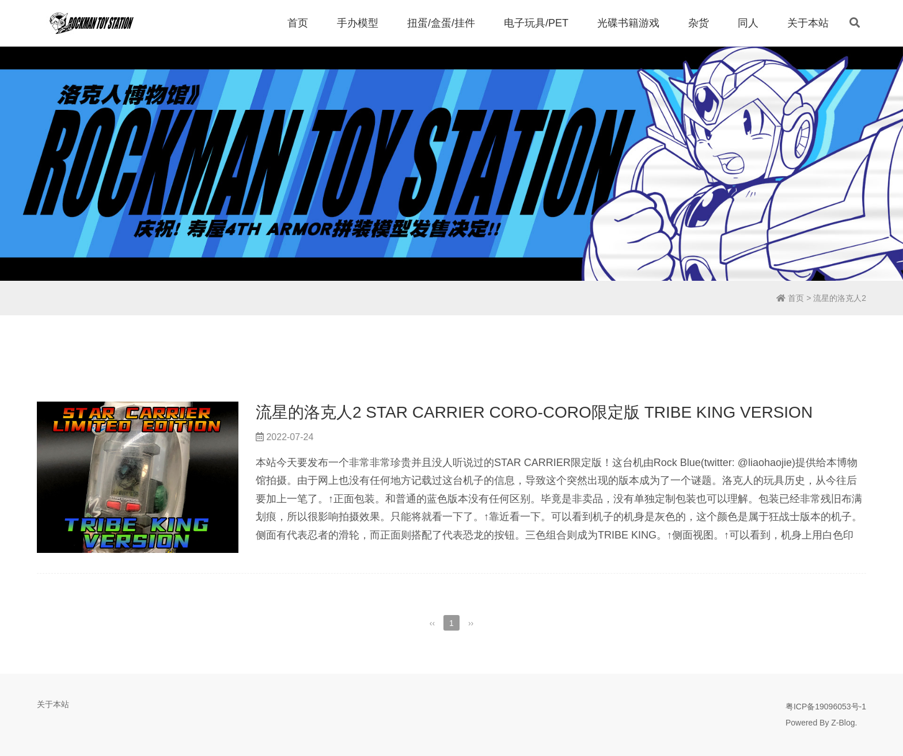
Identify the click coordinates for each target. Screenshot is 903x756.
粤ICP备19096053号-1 (826, 706)
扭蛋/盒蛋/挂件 (441, 23)
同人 (748, 23)
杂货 (698, 23)
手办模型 (357, 23)
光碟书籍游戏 (628, 23)
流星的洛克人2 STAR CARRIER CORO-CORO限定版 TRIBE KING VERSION (534, 412)
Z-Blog (843, 722)
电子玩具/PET (536, 23)
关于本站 (808, 23)
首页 (297, 23)
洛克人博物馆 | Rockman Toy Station (91, 23)
